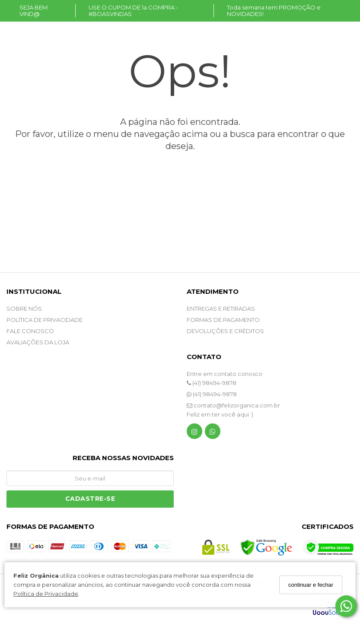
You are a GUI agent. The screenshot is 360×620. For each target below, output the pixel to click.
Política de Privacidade (45, 593)
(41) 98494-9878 (211, 382)
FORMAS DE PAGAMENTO (223, 319)
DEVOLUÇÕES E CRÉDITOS (225, 330)
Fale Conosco (30, 330)
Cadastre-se (90, 498)
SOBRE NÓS (24, 308)
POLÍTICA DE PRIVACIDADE (44, 319)
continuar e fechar (310, 585)
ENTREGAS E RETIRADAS (221, 308)
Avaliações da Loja (37, 342)
